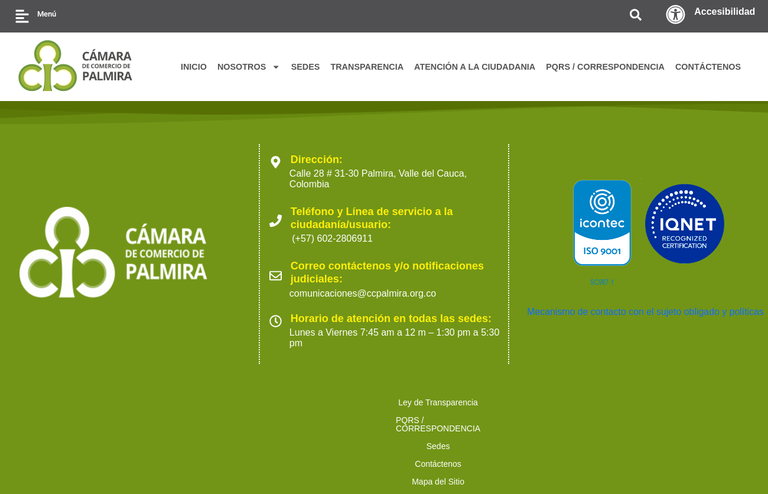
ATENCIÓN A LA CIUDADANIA (474, 67)
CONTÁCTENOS (708, 67)
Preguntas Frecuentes (435, 420)
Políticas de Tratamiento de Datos (542, 402)
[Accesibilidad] (675, 14)
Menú (46, 13)
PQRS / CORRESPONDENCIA (605, 67)
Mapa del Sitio (431, 402)
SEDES (305, 67)
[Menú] (22, 16)
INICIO (194, 67)
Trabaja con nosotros (331, 420)
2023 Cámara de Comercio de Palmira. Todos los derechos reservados (160, 465)
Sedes (299, 402)
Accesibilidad (724, 11)
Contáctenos (357, 402)
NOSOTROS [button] (249, 67)
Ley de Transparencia (85, 402)
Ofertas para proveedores (675, 402)
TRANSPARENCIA (366, 67)
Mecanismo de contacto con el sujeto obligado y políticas (646, 312)
